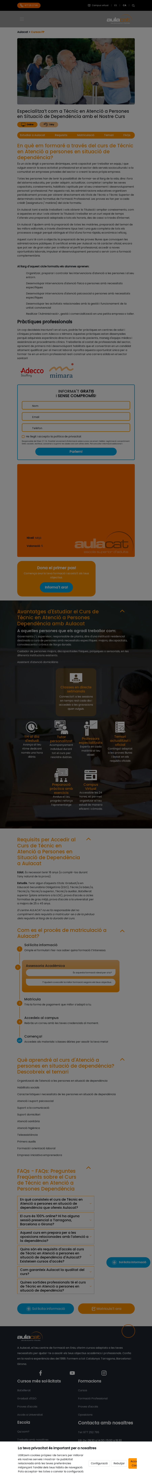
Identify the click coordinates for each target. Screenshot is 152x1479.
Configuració (99, 1463)
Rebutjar (119, 1463)
